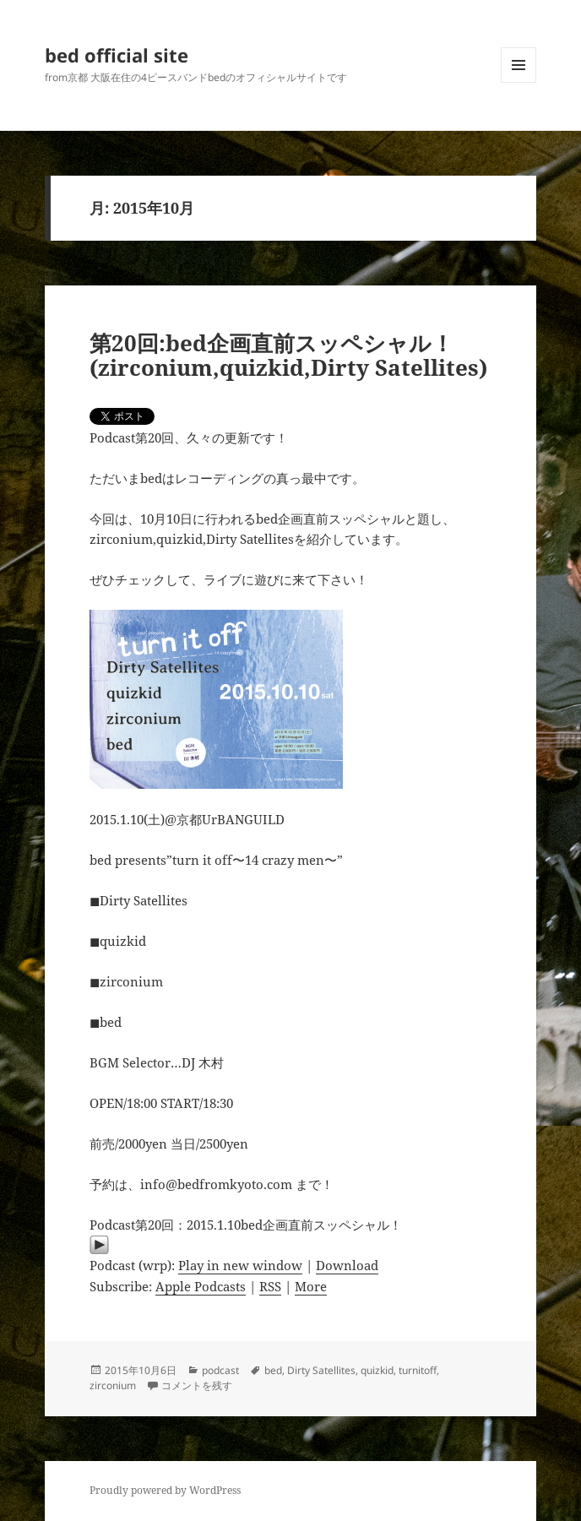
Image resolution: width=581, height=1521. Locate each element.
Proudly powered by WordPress (165, 1490)
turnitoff (418, 1370)
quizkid (377, 1370)
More (311, 1286)
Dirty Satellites (321, 1370)
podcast (220, 1370)
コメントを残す (196, 1385)
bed (273, 1370)
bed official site (116, 55)
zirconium (113, 1385)
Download (347, 1265)
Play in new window (240, 1265)
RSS (270, 1286)
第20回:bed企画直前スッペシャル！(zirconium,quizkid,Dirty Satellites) (288, 355)
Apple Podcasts (200, 1286)
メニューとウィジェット (518, 82)
